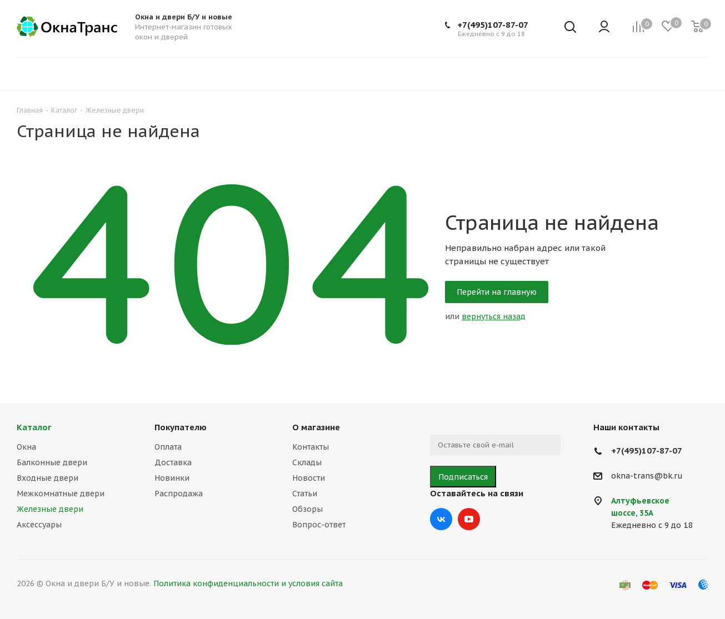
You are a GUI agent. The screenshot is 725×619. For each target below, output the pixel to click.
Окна (26, 447)
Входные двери (47, 478)
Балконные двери (52, 462)
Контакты (310, 447)
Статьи (304, 494)
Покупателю (180, 427)
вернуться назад (494, 316)
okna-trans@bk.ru (647, 476)
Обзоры (307, 509)
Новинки (171, 478)
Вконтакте (441, 519)
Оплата (168, 447)
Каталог (34, 427)
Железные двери (50, 509)
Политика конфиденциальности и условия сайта (248, 583)
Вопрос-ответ (319, 525)
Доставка (173, 462)
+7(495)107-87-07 (492, 24)
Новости (308, 478)
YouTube (469, 519)
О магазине (316, 427)
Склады (307, 462)
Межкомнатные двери (60, 494)
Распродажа (178, 494)
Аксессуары (39, 525)
